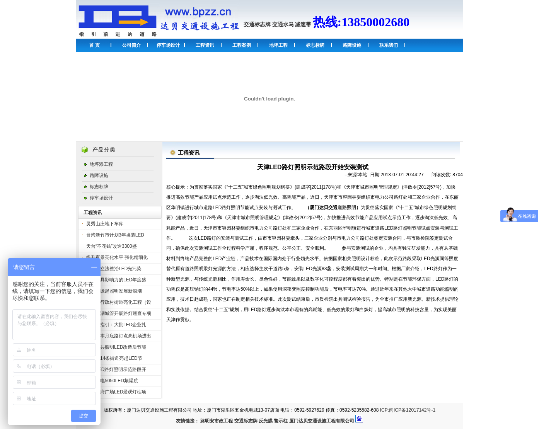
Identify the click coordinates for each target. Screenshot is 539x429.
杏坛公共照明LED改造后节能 (116, 347)
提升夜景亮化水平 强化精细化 (117, 257)
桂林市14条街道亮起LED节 (114, 358)
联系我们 (388, 45)
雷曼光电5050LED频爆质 (112, 380)
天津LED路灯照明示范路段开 (116, 369)
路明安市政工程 (216, 421)
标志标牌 (315, 45)
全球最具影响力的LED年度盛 (116, 280)
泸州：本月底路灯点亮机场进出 (118, 336)
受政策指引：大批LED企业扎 (116, 324)
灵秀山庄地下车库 (104, 223)
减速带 (303, 24)
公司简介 (131, 45)
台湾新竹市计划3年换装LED (115, 235)
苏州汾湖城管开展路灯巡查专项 (118, 313)
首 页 (94, 45)
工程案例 (241, 45)
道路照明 (347, 207)
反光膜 (266, 421)
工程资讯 (205, 45)
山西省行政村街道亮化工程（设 (118, 302)
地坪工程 (278, 45)
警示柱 (281, 421)
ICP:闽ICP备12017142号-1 (407, 410)
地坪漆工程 (101, 164)
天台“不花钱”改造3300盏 (111, 246)
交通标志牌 (257, 24)
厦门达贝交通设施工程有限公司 (321, 421)
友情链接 (185, 421)
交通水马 (283, 24)
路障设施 (352, 45)
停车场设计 (168, 45)
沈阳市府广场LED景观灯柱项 (116, 392)
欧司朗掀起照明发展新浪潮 (114, 291)
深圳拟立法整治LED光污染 (114, 268)
